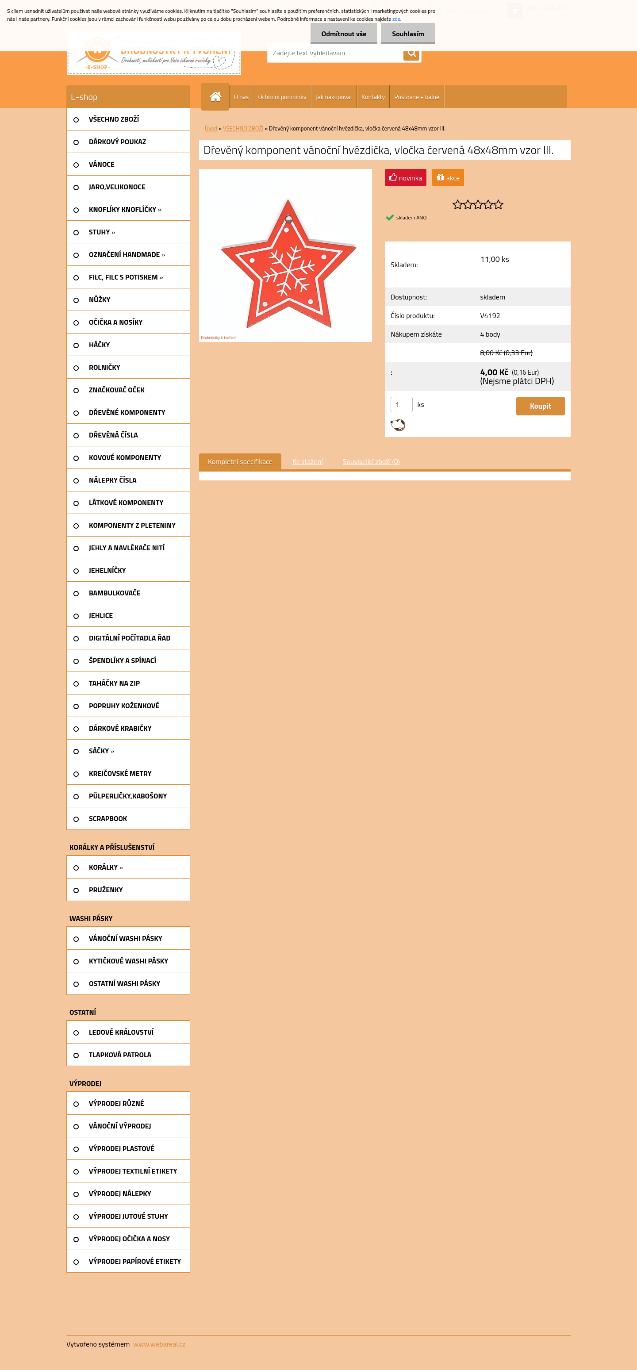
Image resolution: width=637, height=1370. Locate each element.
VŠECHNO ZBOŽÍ (243, 128)
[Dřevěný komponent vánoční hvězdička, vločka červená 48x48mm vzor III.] (285, 172)
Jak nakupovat (334, 96)
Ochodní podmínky (282, 96)
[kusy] (402, 404)
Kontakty (373, 96)
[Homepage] (219, 96)
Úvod (211, 128)
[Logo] (154, 53)
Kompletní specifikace (240, 461)
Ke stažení (307, 461)
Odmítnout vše (344, 33)
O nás (241, 96)
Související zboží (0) (371, 461)
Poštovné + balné (416, 96)
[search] (411, 53)
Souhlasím (408, 33)
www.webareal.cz (159, 1344)
